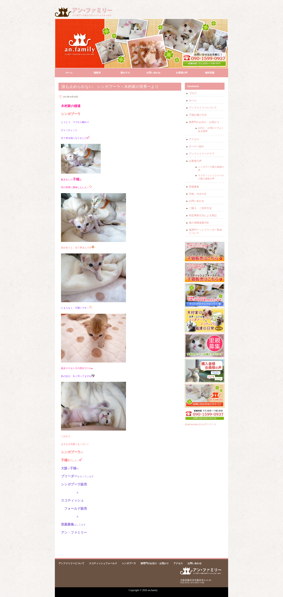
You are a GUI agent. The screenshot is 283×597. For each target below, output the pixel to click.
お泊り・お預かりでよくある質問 (211, 130)
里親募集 (194, 186)
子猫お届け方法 (198, 115)
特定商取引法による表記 (203, 215)
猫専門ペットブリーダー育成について (205, 232)
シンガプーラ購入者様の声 (211, 168)
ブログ (193, 93)
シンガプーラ (129, 563)
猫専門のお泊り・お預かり (204, 122)
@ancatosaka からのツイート (201, 424)
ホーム (69, 72)
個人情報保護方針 (199, 222)
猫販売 (97, 72)
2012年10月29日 (70, 96)
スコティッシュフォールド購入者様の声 (211, 177)
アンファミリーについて (203, 107)
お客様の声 (182, 72)
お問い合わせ (153, 72)
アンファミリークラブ (201, 153)
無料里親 (209, 72)
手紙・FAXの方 (197, 194)
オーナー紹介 (196, 146)
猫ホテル (125, 72)
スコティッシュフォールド (103, 563)
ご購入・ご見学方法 (200, 208)
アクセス (194, 139)
